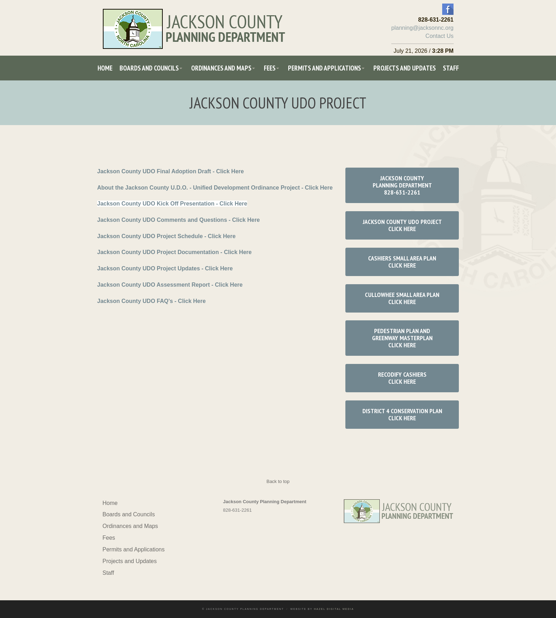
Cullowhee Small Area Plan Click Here (402, 298)
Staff (451, 68)
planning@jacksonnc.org (422, 28)
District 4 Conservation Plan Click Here (402, 414)
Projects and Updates (404, 68)
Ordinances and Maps (221, 68)
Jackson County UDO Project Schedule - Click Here (166, 236)
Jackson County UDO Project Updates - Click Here (165, 268)
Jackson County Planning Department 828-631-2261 (402, 185)
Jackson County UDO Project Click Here (402, 225)
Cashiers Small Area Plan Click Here (402, 261)
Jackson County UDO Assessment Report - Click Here (170, 285)
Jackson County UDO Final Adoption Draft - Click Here (170, 171)
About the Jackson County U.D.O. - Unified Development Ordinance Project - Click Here (215, 188)
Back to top (277, 481)
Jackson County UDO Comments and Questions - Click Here (178, 220)
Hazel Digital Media (334, 609)
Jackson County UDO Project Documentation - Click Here (174, 252)
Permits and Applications (324, 68)
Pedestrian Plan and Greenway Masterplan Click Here (402, 338)
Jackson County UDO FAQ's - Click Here (151, 301)
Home (105, 68)
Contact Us (440, 36)
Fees (270, 68)
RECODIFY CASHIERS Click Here (402, 378)
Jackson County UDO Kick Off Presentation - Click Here (172, 204)
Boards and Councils (149, 68)
